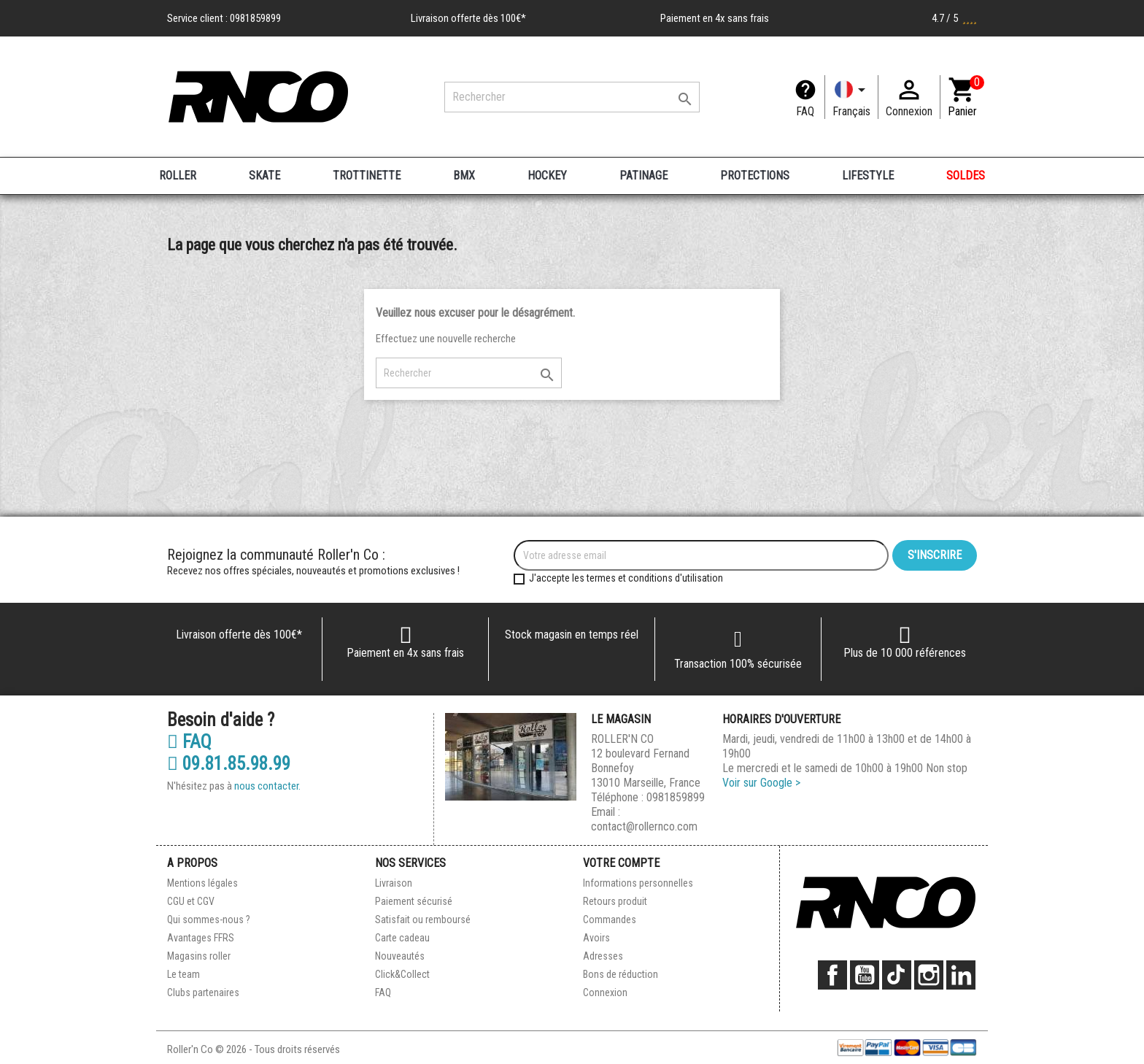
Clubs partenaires (203, 992)
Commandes (609, 919)
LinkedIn (960, 975)
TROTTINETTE (367, 175)
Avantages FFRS (200, 938)
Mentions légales (202, 883)
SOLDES (965, 175)
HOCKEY (547, 175)
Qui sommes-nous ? (208, 919)
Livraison (393, 883)
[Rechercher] (572, 97)
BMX (464, 175)
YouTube (864, 975)
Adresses (603, 956)
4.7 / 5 (954, 18)
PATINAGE (643, 175)
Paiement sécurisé (413, 901)
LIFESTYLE (868, 175)
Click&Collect (402, 974)
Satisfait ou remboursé (423, 919)
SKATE (264, 175)
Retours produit (615, 901)
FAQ (805, 111)
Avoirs (596, 938)
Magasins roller (199, 956)
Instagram (928, 975)
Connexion (605, 992)
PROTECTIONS (754, 175)
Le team (183, 974)
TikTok (896, 975)
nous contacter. (267, 786)
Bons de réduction (620, 974)
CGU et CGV (190, 901)
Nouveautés (400, 956)
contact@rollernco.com (644, 826)
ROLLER (177, 175)
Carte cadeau (402, 938)
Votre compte (621, 863)
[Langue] (851, 97)
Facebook (832, 975)
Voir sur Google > (761, 783)
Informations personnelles (638, 883)
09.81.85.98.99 (228, 764)
